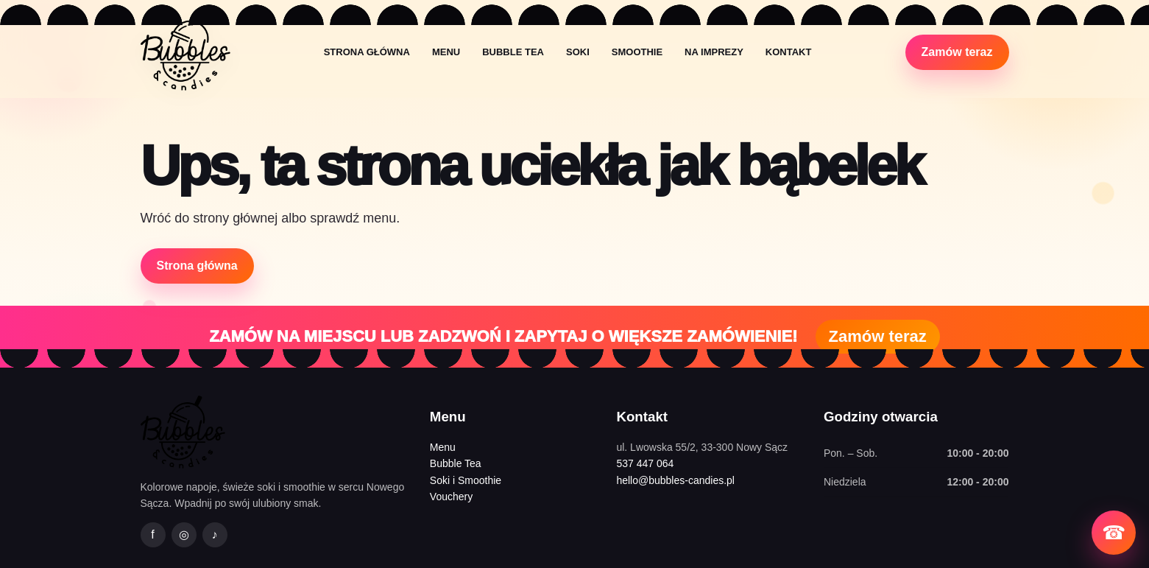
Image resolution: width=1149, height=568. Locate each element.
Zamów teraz (957, 52)
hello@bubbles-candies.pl (675, 480)
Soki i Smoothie (465, 480)
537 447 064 (645, 463)
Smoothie (637, 51)
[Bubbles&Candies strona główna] (185, 52)
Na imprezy (714, 51)
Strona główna (367, 51)
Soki (578, 51)
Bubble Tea (513, 51)
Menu (446, 51)
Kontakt (789, 51)
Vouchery (451, 496)
